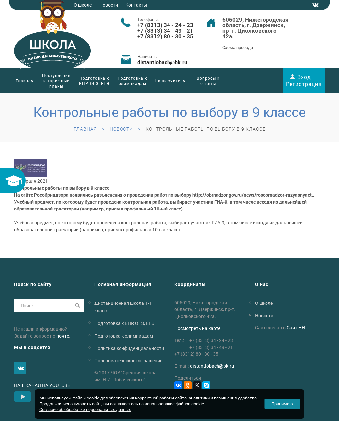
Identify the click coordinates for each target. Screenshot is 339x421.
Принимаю (282, 403)
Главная (25, 80)
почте (62, 336)
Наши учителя (170, 80)
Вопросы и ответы (208, 80)
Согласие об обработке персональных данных (85, 409)
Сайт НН (296, 327)
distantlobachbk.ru (162, 62)
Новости (108, 5)
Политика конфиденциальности (129, 348)
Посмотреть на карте (197, 328)
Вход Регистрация (304, 80)
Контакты (136, 5)
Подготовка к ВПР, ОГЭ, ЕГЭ (94, 80)
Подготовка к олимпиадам (132, 80)
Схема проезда (237, 47)
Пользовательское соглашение (128, 360)
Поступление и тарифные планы (56, 81)
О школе (264, 303)
